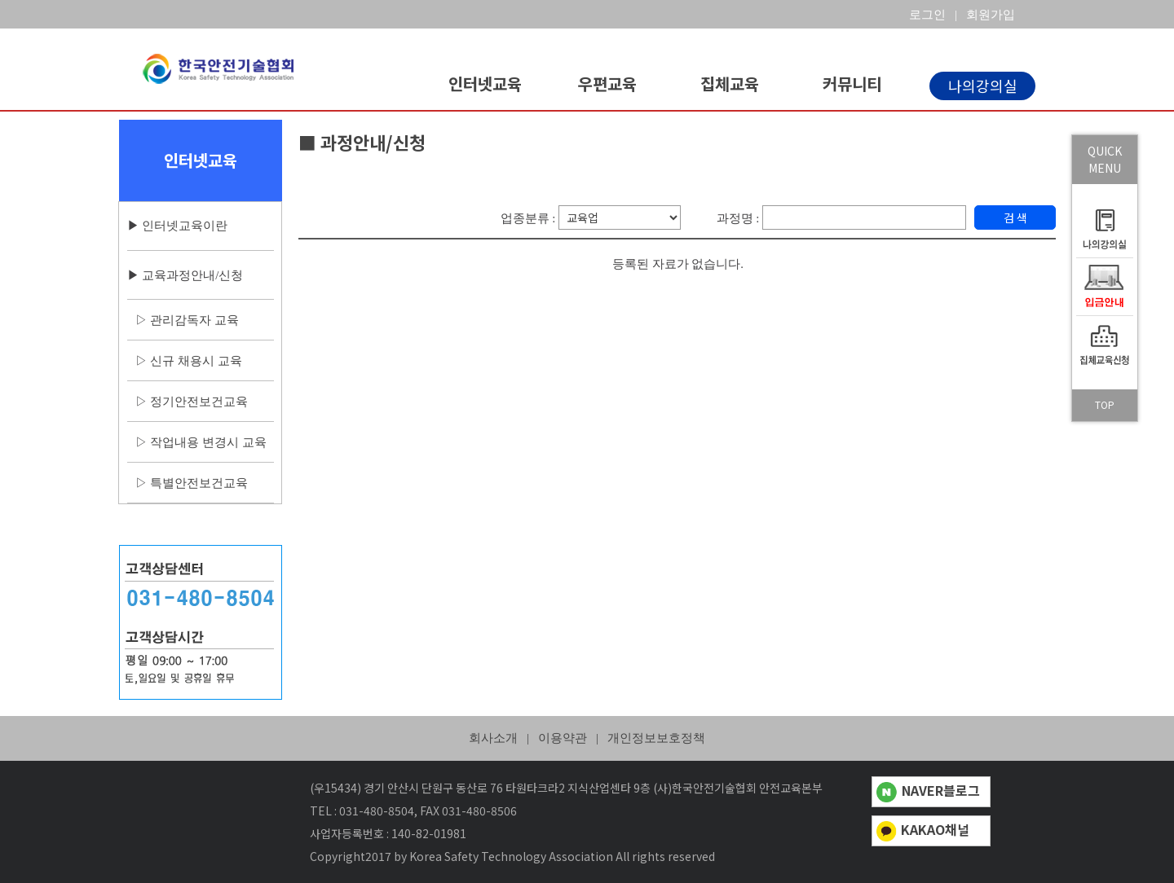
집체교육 (729, 83)
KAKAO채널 (923, 829)
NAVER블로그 (928, 790)
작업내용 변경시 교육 (208, 442)
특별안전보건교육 (199, 483)
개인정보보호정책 (656, 738)
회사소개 (493, 738)
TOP (1104, 404)
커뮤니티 (852, 83)
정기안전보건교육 (199, 401)
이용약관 (562, 738)
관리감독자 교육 (194, 320)
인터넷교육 (485, 83)
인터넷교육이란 (184, 225)
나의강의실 (982, 85)
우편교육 (607, 83)
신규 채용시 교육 (195, 360)
